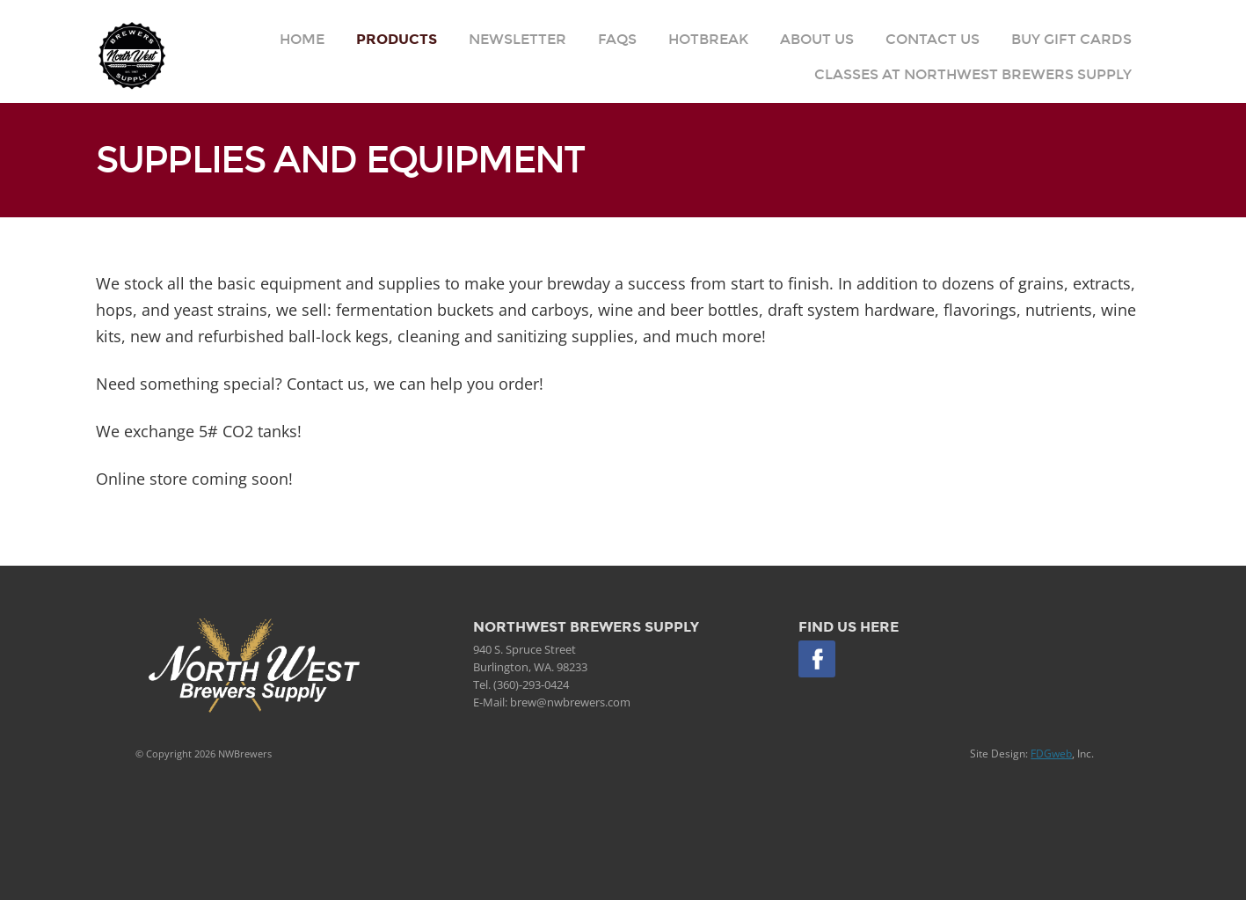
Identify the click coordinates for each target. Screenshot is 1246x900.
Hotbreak (708, 39)
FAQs (617, 39)
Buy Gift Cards (1071, 39)
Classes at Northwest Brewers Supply (973, 74)
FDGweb (1051, 753)
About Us (817, 39)
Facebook (816, 658)
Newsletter (517, 39)
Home (302, 39)
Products (396, 39)
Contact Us (932, 39)
